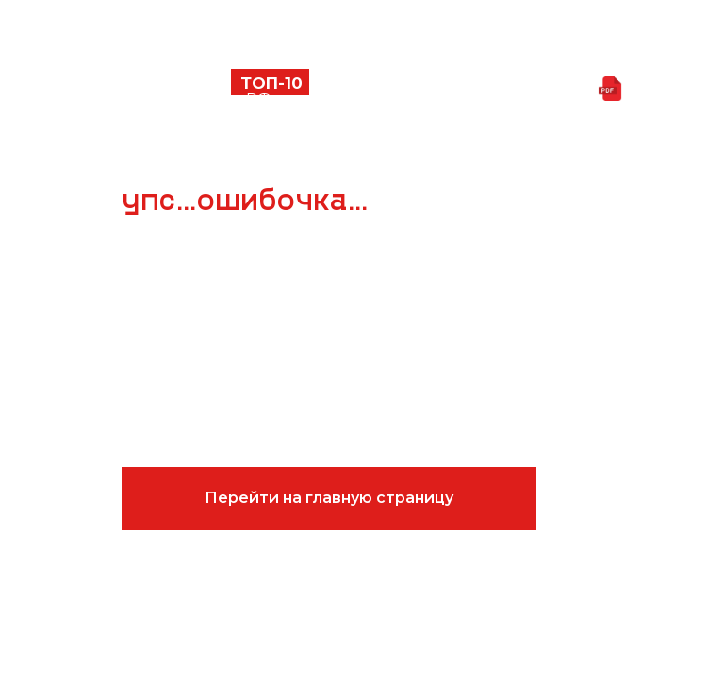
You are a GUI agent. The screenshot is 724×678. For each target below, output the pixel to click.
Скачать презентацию (502, 90)
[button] (103, 89)
